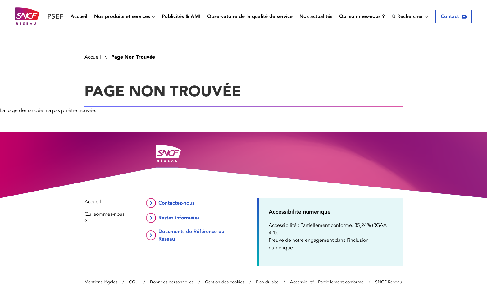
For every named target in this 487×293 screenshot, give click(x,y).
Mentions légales (100, 282)
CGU (134, 282)
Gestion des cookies (224, 282)
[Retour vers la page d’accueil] (39, 16)
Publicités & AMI (181, 16)
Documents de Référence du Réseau (191, 235)
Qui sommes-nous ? (362, 16)
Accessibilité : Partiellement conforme (327, 282)
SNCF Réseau (388, 282)
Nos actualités (315, 16)
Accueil (79, 16)
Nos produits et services (122, 16)
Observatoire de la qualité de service (250, 16)
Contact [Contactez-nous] (454, 16)
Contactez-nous (176, 203)
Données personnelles (171, 282)
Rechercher (407, 16)
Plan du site (267, 282)
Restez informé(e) (178, 218)
